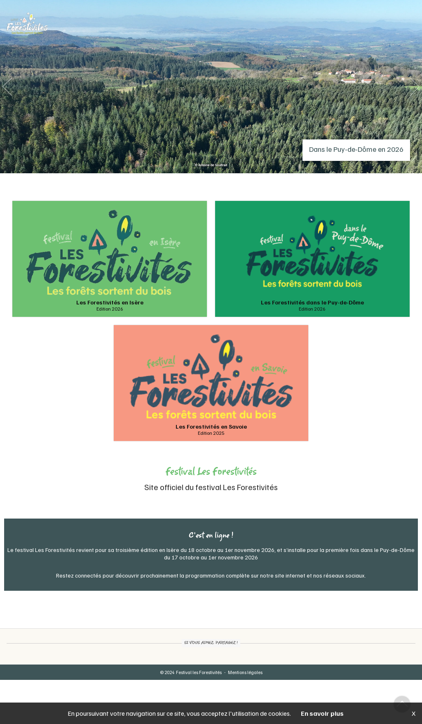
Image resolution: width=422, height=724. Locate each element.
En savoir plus (322, 713)
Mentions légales (245, 672)
